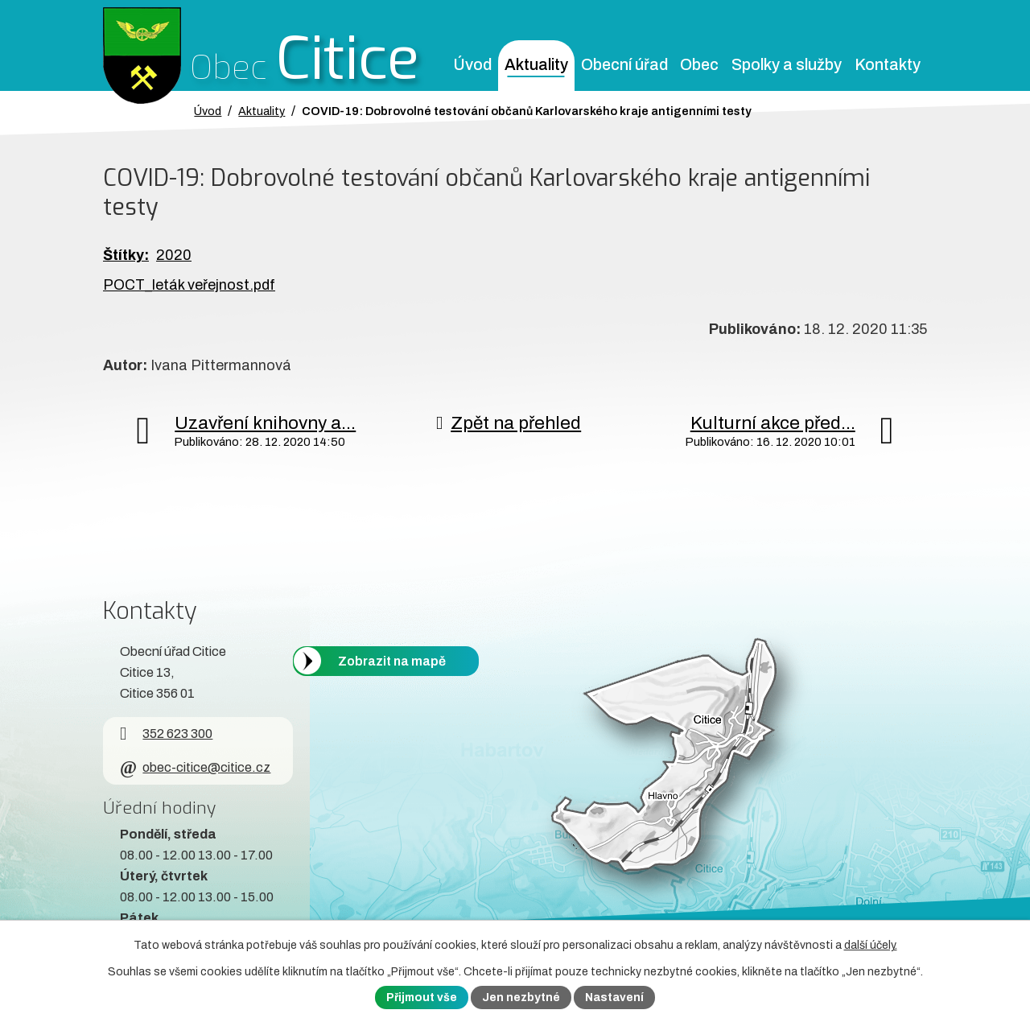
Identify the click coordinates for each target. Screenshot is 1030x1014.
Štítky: (126, 255)
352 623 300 (166, 733)
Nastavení (614, 997)
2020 (174, 255)
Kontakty (888, 64)
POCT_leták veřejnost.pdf (189, 285)
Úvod (472, 64)
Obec (699, 64)
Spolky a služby (786, 64)
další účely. (870, 945)
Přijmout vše (421, 997)
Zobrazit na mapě (392, 660)
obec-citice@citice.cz (195, 767)
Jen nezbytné (521, 997)
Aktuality (536, 64)
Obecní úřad (624, 64)
